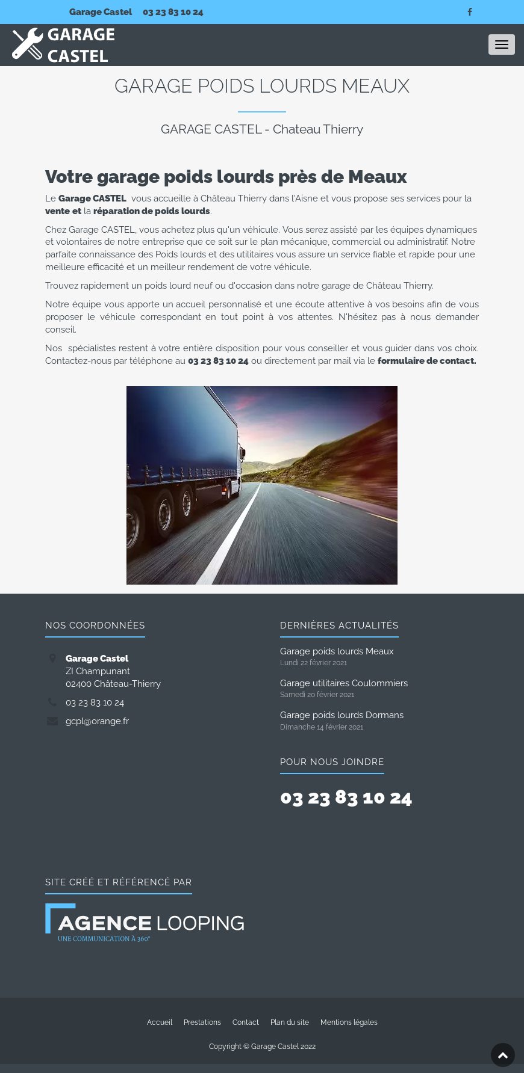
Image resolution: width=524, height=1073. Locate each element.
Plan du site (289, 1022)
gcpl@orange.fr (97, 721)
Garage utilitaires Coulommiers (344, 683)
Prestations (202, 1022)
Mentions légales (349, 1022)
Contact (245, 1022)
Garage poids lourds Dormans (342, 715)
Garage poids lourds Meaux (337, 651)
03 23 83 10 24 (173, 12)
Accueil (159, 1022)
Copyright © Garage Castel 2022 (262, 1046)
